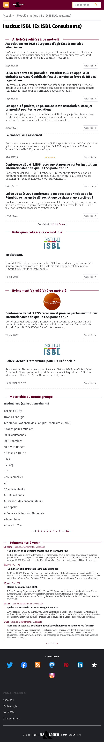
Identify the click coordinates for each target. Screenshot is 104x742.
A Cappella (10, 507)
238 (67, 531)
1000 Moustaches (15, 435)
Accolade (8, 699)
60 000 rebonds (14, 495)
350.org (8, 465)
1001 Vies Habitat (14, 447)
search (96, 4)
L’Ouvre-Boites (11, 718)
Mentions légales (31, 735)
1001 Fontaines (13, 441)
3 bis (7, 459)
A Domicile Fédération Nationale (24, 513)
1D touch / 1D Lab (15, 453)
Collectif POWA (13, 411)
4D (6, 483)
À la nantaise (12, 519)
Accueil (7, 15)
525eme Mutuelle (14, 489)
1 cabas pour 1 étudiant (18, 429)
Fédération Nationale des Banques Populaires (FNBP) (37, 423)
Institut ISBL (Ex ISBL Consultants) (26, 403)
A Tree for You (13, 525)
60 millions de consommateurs (23, 501)
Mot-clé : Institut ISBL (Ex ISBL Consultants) (44, 15)
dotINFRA (9, 712)
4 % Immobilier (13, 477)
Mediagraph (10, 706)
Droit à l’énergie (14, 417)
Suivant (62, 224)
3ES (6, 471)
